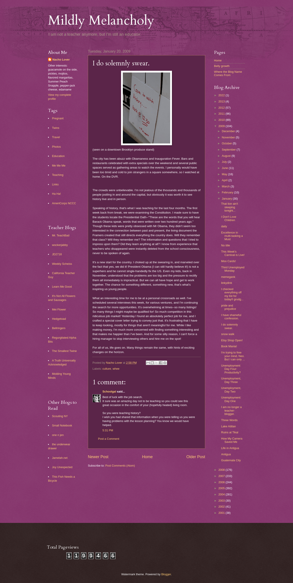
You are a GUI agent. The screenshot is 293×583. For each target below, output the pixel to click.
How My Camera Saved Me (231, 440)
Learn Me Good (62, 286)
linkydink (226, 283)
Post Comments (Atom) (120, 465)
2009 (222, 126)
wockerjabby (60, 245)
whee (116, 368)
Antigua (226, 454)
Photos (56, 146)
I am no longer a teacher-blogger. (231, 410)
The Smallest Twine (64, 351)
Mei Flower (59, 309)
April (225, 180)
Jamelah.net (59, 457)
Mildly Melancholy (101, 20)
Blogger (166, 574)
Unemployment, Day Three (231, 380)
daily (224, 226)
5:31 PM (107, 430)
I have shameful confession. (231, 316)
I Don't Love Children (228, 218)
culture (106, 368)
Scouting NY (60, 416)
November (229, 137)
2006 (222, 482)
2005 (222, 488)
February (228, 192)
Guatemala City (231, 460)
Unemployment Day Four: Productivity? (231, 369)
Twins (55, 128)
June (225, 168)
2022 (222, 95)
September (229, 149)
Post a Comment (108, 438)
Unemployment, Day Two (231, 389)
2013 (222, 101)
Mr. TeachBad (60, 235)
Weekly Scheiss (62, 263)
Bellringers (59, 328)
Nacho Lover (61, 59)
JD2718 (57, 254)
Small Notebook (62, 425)
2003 (222, 500)
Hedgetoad (59, 318)
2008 (222, 469)
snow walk (227, 334)
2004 (222, 494)
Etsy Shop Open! (232, 340)
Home (147, 457)
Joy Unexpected (62, 467)
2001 (222, 512)
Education (58, 156)
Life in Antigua (230, 448)
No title (225, 245)
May (225, 174)
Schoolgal (109, 391)
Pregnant (58, 118)
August (226, 155)
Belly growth (221, 66)
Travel (56, 137)
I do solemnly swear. (229, 326)
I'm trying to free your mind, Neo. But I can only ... (233, 356)
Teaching (58, 175)
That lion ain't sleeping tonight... (229, 207)
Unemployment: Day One (231, 399)
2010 (222, 120)
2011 (222, 113)
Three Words (229, 420)
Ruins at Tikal (229, 432)
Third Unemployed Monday (232, 269)
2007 (222, 476)
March (226, 186)
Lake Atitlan (228, 426)
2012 (222, 107)
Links (55, 184)
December (229, 131)
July (224, 161)
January (227, 198)
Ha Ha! (56, 193)
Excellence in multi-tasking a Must (232, 236)
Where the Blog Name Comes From (228, 73)
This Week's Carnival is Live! (233, 253)
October (227, 143)
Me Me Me (59, 165)
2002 (222, 506)
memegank (228, 277)
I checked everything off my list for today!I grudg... (232, 294)
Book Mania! (229, 346)
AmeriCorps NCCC (64, 203)
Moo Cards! (228, 261)
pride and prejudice (228, 307)
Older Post (195, 457)
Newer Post (98, 457)
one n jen (58, 435)
